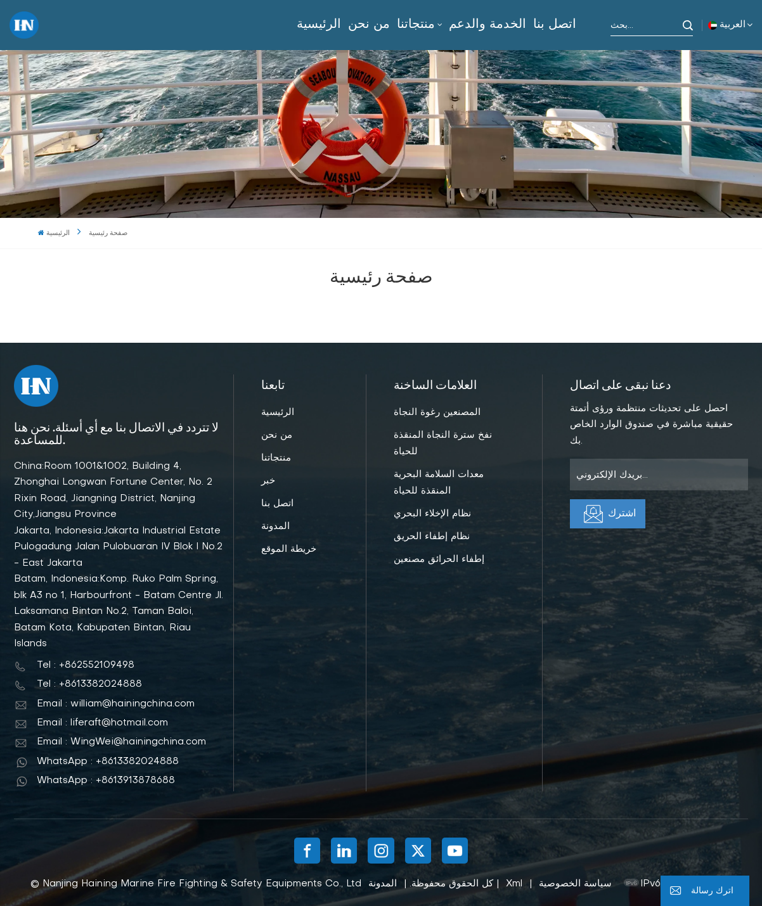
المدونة (275, 526)
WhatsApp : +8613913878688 (106, 780)
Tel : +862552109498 (85, 665)
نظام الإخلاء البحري (432, 513)
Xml (514, 883)
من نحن (369, 24)
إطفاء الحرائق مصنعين (439, 559)
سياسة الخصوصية (575, 883)
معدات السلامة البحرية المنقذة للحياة (439, 482)
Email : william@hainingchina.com (116, 703)
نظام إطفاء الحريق (432, 536)
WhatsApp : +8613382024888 (108, 761)
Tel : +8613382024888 (89, 684)
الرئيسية (319, 24)
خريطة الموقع (288, 549)
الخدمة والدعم (487, 24)
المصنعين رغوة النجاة (437, 412)
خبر (268, 480)
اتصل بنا (554, 24)
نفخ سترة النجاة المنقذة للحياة (443, 443)
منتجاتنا (416, 24)
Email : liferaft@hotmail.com (102, 722)
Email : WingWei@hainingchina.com (121, 741)
